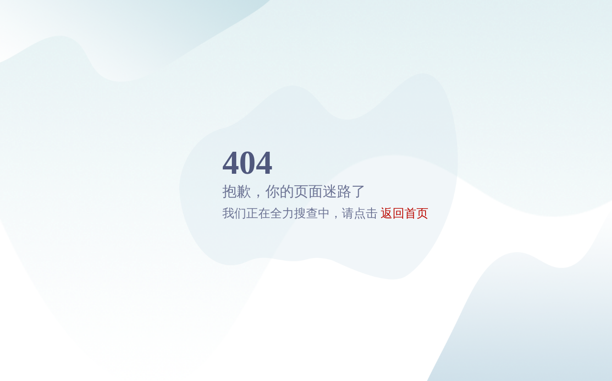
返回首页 (404, 213)
